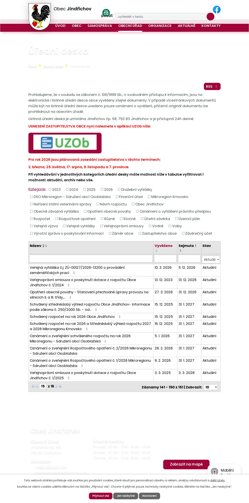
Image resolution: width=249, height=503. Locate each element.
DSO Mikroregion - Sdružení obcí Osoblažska (72, 197)
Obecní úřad (130, 25)
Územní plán (189, 219)
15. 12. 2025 (164, 304)
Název (37, 246)
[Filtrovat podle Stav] (211, 259)
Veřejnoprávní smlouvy (124, 227)
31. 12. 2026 (188, 292)
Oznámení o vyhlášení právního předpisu (175, 212)
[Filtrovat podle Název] (91, 259)
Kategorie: (37, 190)
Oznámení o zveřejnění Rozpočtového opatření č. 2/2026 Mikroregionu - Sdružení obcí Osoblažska (91, 351)
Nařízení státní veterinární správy (62, 205)
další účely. (217, 480)
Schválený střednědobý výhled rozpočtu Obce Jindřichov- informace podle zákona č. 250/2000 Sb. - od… (90, 307)
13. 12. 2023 (164, 279)
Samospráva (100, 25)
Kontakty (211, 25)
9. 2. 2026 (163, 360)
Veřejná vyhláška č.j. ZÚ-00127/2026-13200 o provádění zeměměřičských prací (77, 270)
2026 (108, 190)
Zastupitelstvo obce (159, 234)
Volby (177, 227)
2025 (91, 190)
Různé (109, 219)
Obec (77, 25)
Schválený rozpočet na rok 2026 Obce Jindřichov (76, 316)
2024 (73, 190)
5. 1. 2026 (162, 335)
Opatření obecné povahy (109, 212)
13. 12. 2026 (188, 279)
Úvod (60, 25)
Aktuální (209, 267)
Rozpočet (42, 219)
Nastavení (150, 496)
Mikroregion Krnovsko (169, 197)
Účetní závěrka (157, 219)
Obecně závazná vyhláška (56, 212)
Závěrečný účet (198, 234)
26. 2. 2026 (164, 348)
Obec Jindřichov (149, 205)
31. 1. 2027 (187, 304)
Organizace (160, 25)
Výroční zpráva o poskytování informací (68, 234)
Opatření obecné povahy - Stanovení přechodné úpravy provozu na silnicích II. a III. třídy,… (89, 295)
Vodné (157, 227)
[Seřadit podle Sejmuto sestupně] (181, 253)
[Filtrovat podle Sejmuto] (189, 259)
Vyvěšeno (164, 246)
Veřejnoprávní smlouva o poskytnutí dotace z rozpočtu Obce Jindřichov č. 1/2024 (83, 282)
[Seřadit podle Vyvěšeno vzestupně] (157, 251)
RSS (211, 87)
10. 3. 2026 (163, 267)
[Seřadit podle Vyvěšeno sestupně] (157, 253)
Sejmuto (187, 246)
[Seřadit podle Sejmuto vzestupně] (181, 251)
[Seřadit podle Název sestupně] (46, 247)
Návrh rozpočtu (113, 205)
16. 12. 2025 (164, 323)
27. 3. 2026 (164, 292)
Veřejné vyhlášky (80, 227)
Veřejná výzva (46, 227)
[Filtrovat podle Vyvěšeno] (165, 259)
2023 (56, 190)
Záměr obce (122, 234)
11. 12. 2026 (187, 267)
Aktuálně (187, 25)
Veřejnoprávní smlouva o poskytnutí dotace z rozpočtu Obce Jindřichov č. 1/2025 (83, 375)
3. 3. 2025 (163, 372)
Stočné (129, 219)
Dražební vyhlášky (136, 190)
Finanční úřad (131, 197)
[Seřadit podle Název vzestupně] (46, 246)
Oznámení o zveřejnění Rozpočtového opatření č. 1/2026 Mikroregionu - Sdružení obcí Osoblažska (90, 363)
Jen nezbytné (126, 496)
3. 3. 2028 (187, 372)
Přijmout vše (100, 496)
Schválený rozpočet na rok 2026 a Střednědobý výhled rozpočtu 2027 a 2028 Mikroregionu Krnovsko (90, 326)
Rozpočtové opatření (77, 219)
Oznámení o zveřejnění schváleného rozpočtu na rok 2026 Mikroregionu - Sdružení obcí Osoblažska (80, 338)
